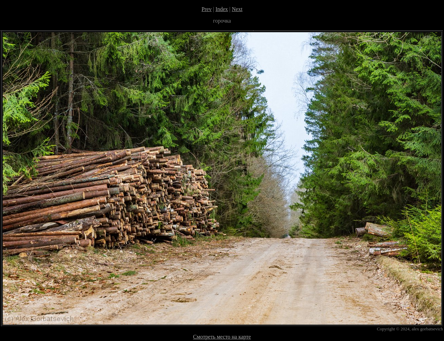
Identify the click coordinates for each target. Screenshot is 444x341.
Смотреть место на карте (222, 337)
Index (221, 9)
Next (237, 9)
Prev (206, 9)
